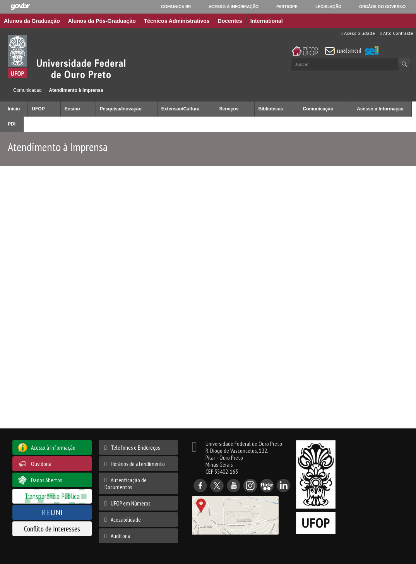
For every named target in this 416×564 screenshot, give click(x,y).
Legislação (328, 6)
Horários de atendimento (138, 464)
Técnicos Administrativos (177, 21)
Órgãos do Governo (382, 6)
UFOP (38, 109)
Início (3, 90)
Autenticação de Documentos (125, 483)
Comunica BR (176, 6)
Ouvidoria (41, 464)
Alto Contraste (396, 33)
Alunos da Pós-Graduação (102, 21)
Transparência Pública (52, 496)
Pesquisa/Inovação (121, 109)
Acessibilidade (358, 33)
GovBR (20, 6)
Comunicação (318, 109)
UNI (52, 512)
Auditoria (120, 536)
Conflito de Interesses (52, 528)
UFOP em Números (130, 503)
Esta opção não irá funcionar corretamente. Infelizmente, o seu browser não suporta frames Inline (208, 300)
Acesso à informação (234, 6)
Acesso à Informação (380, 109)
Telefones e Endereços (135, 447)
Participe (287, 6)
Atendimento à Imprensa (76, 90)
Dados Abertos (46, 480)
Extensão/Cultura (180, 109)
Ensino (72, 109)
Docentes (230, 21)
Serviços (228, 109)
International (266, 21)
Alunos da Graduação (32, 21)
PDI (11, 124)
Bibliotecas (271, 109)
